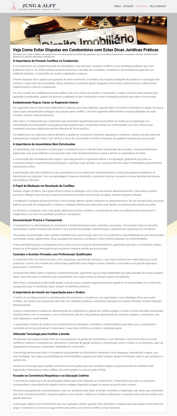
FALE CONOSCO (158, 6)
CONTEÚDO (141, 6)
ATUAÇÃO (128, 6)
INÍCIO (117, 6)
